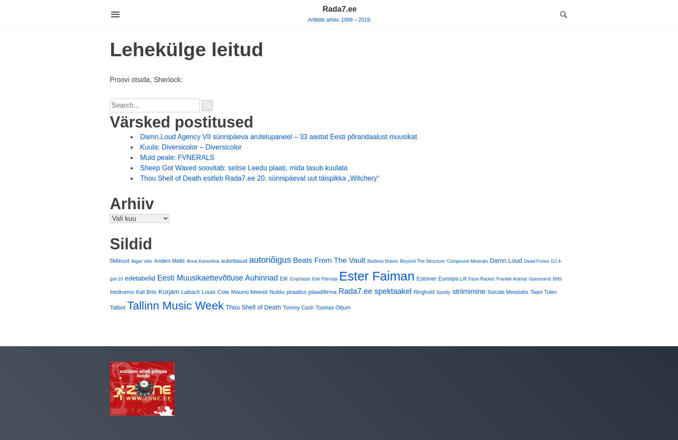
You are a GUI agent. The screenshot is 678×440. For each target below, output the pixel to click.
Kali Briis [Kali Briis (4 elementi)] (146, 292)
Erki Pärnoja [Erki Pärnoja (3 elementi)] (324, 278)
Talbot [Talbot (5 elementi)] (117, 307)
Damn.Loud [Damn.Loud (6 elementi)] (506, 260)
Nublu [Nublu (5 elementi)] (277, 292)
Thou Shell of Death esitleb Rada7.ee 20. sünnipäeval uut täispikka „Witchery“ (259, 178)
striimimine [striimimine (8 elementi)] (469, 291)
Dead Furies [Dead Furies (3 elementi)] (536, 261)
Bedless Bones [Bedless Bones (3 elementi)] (382, 261)
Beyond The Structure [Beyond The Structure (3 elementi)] (422, 261)
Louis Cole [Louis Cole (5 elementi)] (215, 292)
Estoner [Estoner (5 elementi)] (426, 278)
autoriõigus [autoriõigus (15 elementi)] (270, 260)
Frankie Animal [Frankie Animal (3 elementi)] (511, 278)
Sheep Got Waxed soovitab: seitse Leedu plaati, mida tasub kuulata (244, 168)
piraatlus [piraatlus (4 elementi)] (296, 292)
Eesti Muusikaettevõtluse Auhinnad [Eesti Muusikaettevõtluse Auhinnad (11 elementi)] (217, 278)
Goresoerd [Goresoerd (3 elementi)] (539, 278)
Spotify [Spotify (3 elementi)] (443, 292)
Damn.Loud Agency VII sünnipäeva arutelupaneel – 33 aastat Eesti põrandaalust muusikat (278, 136)
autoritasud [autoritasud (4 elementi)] (234, 261)
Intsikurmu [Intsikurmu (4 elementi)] (122, 292)
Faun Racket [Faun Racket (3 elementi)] (481, 278)
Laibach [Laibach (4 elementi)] (190, 292)
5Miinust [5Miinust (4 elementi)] (119, 261)
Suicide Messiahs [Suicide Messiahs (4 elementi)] (507, 292)
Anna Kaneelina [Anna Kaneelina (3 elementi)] (203, 261)
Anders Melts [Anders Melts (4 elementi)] (169, 261)
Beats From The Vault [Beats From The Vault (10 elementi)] (329, 260)
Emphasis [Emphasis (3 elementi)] (300, 278)
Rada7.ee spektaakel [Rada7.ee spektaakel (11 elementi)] (375, 291)
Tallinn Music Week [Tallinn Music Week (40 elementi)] (175, 305)
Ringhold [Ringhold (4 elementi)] (424, 292)
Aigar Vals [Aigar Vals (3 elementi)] (141, 261)
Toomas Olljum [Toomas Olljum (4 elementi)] (333, 308)
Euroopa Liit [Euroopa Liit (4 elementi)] (452, 279)
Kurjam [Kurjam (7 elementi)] (169, 291)
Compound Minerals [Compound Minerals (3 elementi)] (467, 261)
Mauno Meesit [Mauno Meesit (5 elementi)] (249, 292)
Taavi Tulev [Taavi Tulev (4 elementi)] (543, 292)
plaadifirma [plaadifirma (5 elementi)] (322, 292)
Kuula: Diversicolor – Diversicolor (191, 147)
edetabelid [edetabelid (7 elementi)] (140, 278)
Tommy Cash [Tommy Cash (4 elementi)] (298, 308)
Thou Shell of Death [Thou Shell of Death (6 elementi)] (253, 307)
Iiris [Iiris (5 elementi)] (557, 278)
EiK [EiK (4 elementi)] (284, 279)
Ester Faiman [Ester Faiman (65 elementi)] (376, 276)
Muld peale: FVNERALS (177, 157)
